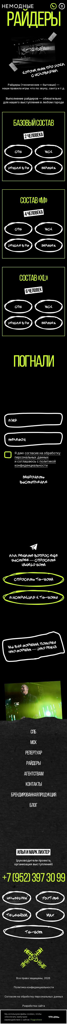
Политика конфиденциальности (34, 988)
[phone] (33, 439)
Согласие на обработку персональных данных (34, 997)
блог (33, 806)
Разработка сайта (33, 1006)
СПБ (33, 733)
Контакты (34, 785)
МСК (33, 743)
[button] (53, 6)
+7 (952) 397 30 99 (33, 879)
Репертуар (33, 754)
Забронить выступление (33, 479)
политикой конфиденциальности (35, 463)
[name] (33, 420)
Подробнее (36, 1019)
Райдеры (33, 764)
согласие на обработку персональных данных (37, 455)
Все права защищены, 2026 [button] (33, 978)
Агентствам (33, 775)
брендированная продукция (33, 796)
